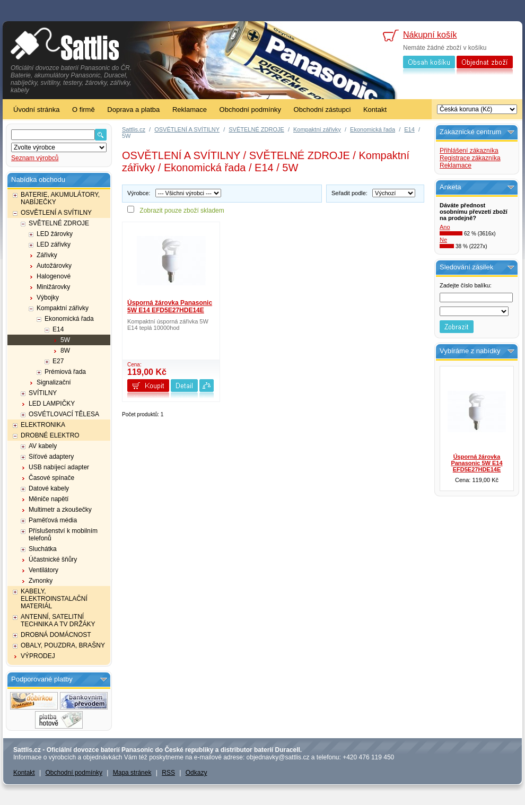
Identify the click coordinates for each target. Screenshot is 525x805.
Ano (445, 227)
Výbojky (48, 297)
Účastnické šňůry (53, 559)
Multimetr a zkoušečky (60, 509)
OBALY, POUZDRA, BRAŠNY (63, 645)
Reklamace (189, 109)
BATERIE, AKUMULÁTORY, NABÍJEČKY (60, 198)
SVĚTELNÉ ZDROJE (59, 223)
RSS (168, 772)
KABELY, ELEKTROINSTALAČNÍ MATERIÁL (54, 599)
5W (65, 340)
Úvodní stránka (36, 109)
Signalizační (54, 382)
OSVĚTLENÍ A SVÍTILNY (56, 212)
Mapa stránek (132, 772)
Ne (443, 240)
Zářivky (47, 255)
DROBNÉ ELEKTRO (50, 435)
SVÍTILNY (43, 393)
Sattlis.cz (133, 129)
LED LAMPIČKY (52, 403)
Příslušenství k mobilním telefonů (63, 534)
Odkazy (196, 772)
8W (65, 350)
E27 (58, 361)
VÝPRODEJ (38, 656)
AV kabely (43, 446)
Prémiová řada (65, 371)
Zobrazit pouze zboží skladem (181, 210)
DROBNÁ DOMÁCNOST (56, 634)
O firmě (83, 109)
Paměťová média (53, 520)
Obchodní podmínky (250, 109)
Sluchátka (43, 549)
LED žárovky (55, 234)
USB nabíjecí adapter (59, 467)
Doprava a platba (133, 109)
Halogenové (54, 276)
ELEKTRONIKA (43, 424)
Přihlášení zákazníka (469, 150)
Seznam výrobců (34, 158)
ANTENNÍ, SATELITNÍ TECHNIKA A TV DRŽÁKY (58, 620)
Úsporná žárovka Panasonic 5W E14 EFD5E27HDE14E (169, 306)
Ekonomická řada (69, 318)
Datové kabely (49, 488)
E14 (58, 329)
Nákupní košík (430, 34)
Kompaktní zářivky (63, 308)
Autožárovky (54, 265)
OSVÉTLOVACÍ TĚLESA (64, 414)
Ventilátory (43, 570)
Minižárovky (53, 287)
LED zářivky (54, 244)
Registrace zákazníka (470, 158)
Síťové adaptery (51, 456)
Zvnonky (40, 580)
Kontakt (375, 109)
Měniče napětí (48, 499)
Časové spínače (51, 478)
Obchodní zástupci (322, 109)
